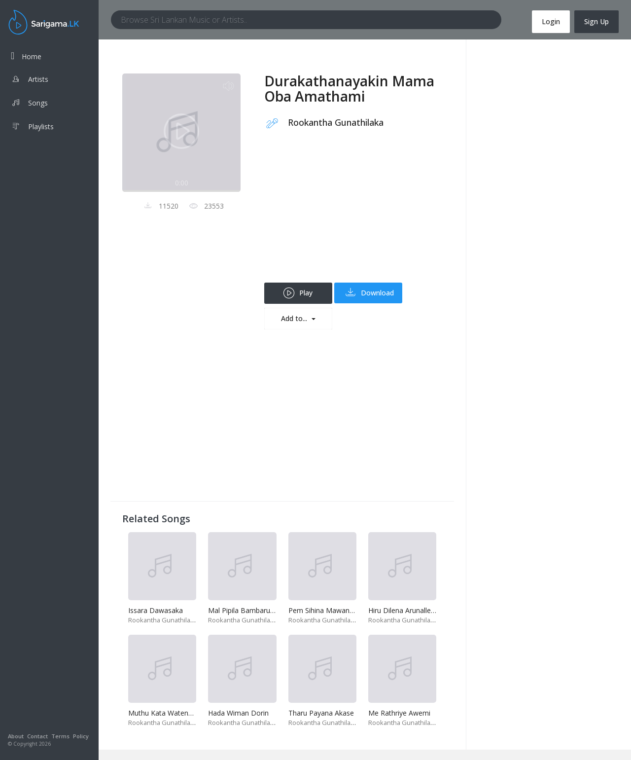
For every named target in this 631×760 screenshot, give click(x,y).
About (16, 736)
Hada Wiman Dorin (238, 713)
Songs (29, 104)
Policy (81, 736)
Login (551, 21)
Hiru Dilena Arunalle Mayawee (416, 610)
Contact (37, 736)
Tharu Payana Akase (321, 713)
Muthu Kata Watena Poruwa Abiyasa (186, 713)
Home (26, 56)
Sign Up (596, 21)
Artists (29, 80)
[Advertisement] (353, 214)
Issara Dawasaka (155, 610)
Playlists (32, 128)
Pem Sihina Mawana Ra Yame (336, 610)
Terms (60, 736)
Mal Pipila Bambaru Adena (250, 610)
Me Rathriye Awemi (399, 713)
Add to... (295, 318)
